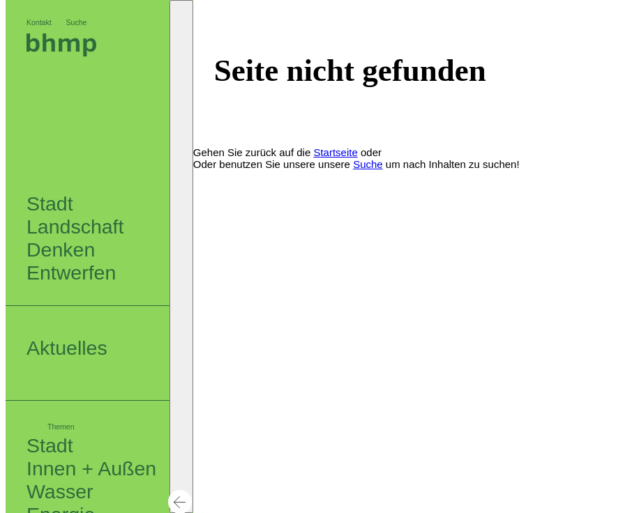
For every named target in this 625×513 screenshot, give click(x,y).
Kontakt (39, 22)
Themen (61, 426)
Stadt (50, 445)
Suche (76, 22)
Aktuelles (67, 348)
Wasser (60, 491)
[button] (181, 256)
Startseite (335, 152)
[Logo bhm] (61, 53)
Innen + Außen (91, 468)
